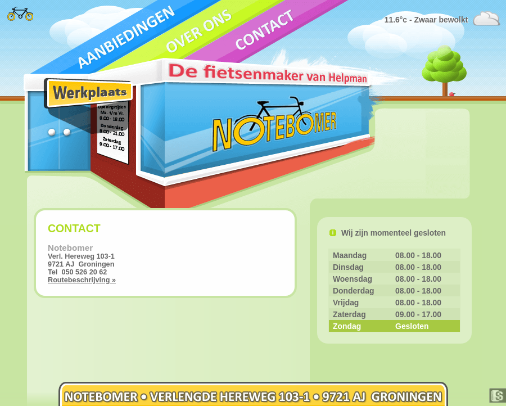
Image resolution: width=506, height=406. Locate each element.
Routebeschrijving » (82, 280)
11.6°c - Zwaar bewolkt (428, 19)
